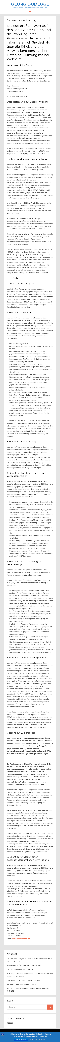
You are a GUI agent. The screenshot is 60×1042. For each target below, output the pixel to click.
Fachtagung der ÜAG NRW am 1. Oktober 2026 (24, 965)
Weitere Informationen (37, 1039)
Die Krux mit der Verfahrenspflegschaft (21, 969)
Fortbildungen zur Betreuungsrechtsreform (23, 980)
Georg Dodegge (30, 4)
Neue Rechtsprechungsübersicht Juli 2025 (22, 984)
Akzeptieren (21, 1039)
